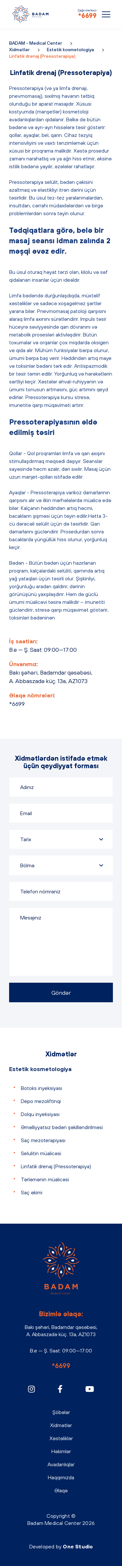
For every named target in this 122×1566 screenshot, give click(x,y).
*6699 (87, 15)
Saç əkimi (31, 1192)
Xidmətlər (19, 49)
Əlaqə (61, 1490)
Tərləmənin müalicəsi (45, 1179)
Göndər (61, 992)
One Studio (78, 1546)
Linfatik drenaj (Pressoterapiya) (56, 1166)
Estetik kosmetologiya (70, 49)
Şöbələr (61, 1412)
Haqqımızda (61, 1477)
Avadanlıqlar (61, 1464)
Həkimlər (61, 1451)
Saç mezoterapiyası (43, 1140)
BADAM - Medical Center (30, 14)
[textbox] (61, 865)
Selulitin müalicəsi (41, 1153)
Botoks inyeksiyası (41, 1088)
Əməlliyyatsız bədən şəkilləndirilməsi (62, 1127)
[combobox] (61, 865)
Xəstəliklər (61, 1438)
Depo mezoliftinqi (41, 1101)
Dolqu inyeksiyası (40, 1114)
